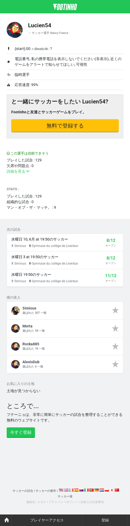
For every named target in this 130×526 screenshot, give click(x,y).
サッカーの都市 (46, 491)
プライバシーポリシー (63, 502)
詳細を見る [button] (18, 171)
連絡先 (30, 502)
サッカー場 (65, 496)
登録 (105, 520)
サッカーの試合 (23, 491)
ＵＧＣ (41, 502)
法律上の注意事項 (92, 502)
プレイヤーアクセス (47, 520)
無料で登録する (65, 125)
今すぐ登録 (20, 432)
